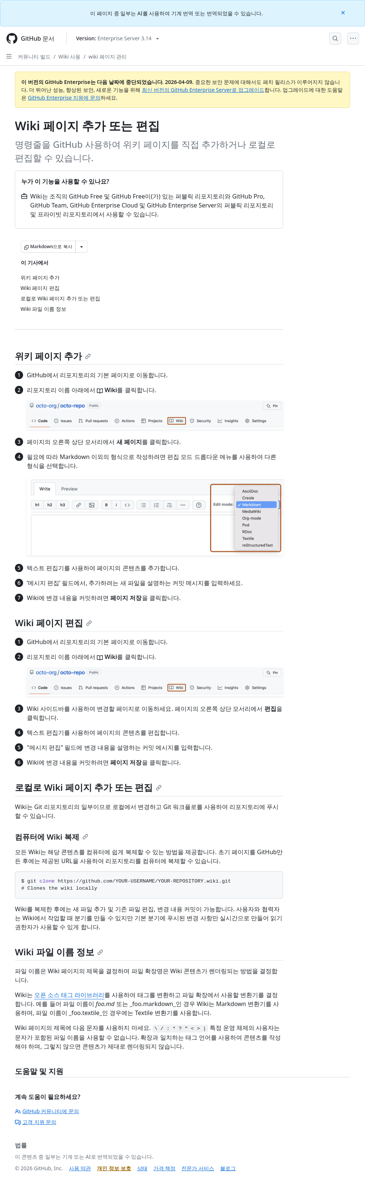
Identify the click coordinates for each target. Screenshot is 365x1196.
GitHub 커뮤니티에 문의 (47, 1111)
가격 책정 (164, 1168)
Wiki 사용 (69, 56)
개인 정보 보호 (114, 1168)
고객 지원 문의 (35, 1121)
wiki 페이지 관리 (107, 56)
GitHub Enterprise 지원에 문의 (64, 97)
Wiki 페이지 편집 (53, 622)
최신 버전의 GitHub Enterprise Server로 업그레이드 (203, 89)
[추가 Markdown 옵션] (81, 247)
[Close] (344, 12)
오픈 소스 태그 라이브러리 (69, 995)
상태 (142, 1168)
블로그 (228, 1168)
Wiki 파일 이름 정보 (59, 952)
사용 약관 (80, 1168)
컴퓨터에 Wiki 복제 (51, 837)
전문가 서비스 (197, 1168)
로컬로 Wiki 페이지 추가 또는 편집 (88, 787)
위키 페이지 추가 (53, 356)
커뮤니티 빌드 (34, 56)
